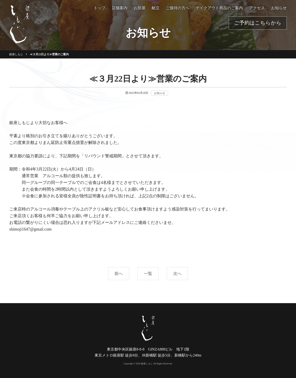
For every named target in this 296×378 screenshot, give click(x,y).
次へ (177, 273)
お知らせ (279, 8)
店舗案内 (119, 8)
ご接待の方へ (177, 8)
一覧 (148, 273)
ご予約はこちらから (257, 23)
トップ (99, 8)
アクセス (257, 8)
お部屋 (139, 8)
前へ (118, 273)
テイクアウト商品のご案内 (219, 8)
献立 (156, 8)
